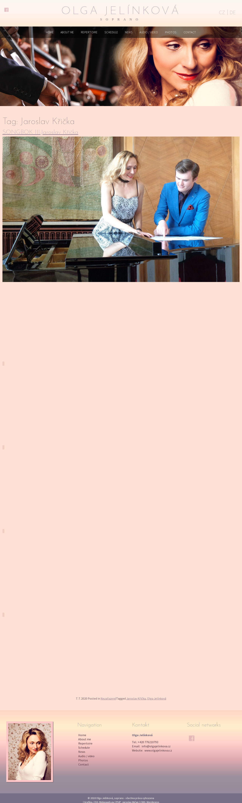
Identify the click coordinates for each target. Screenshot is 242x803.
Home (50, 32)
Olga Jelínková (121, 13)
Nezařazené (108, 698)
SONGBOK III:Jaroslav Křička (40, 132)
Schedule (111, 32)
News (129, 32)
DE (233, 12)
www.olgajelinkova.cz (158, 750)
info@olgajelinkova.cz (156, 746)
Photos (171, 32)
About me (67, 32)
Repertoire (89, 32)
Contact (190, 32)
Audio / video (149, 32)
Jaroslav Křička (136, 698)
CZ (222, 12)
